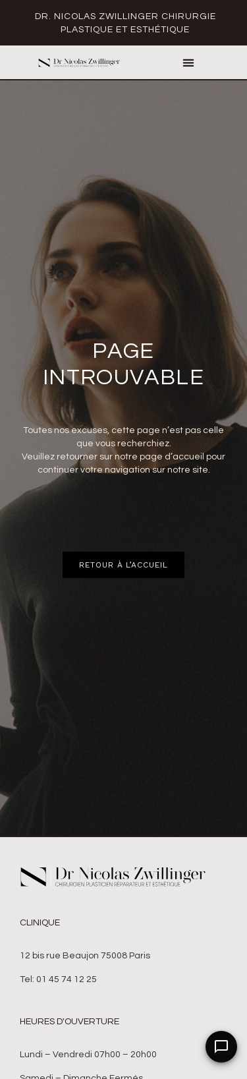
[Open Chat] (221, 1047)
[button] (188, 62)
